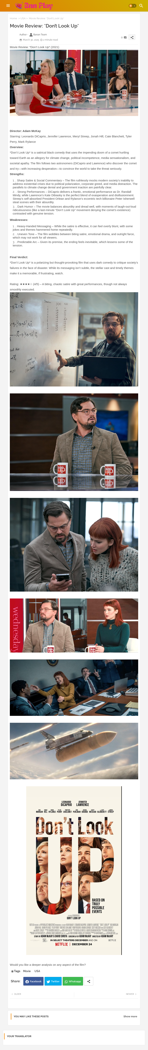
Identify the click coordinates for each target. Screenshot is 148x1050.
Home (13, 18)
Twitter (55, 981)
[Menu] (8, 6)
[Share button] (88, 981)
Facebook (35, 981)
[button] (132, 6)
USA (23, 18)
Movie (27, 971)
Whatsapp (75, 981)
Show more (130, 1016)
